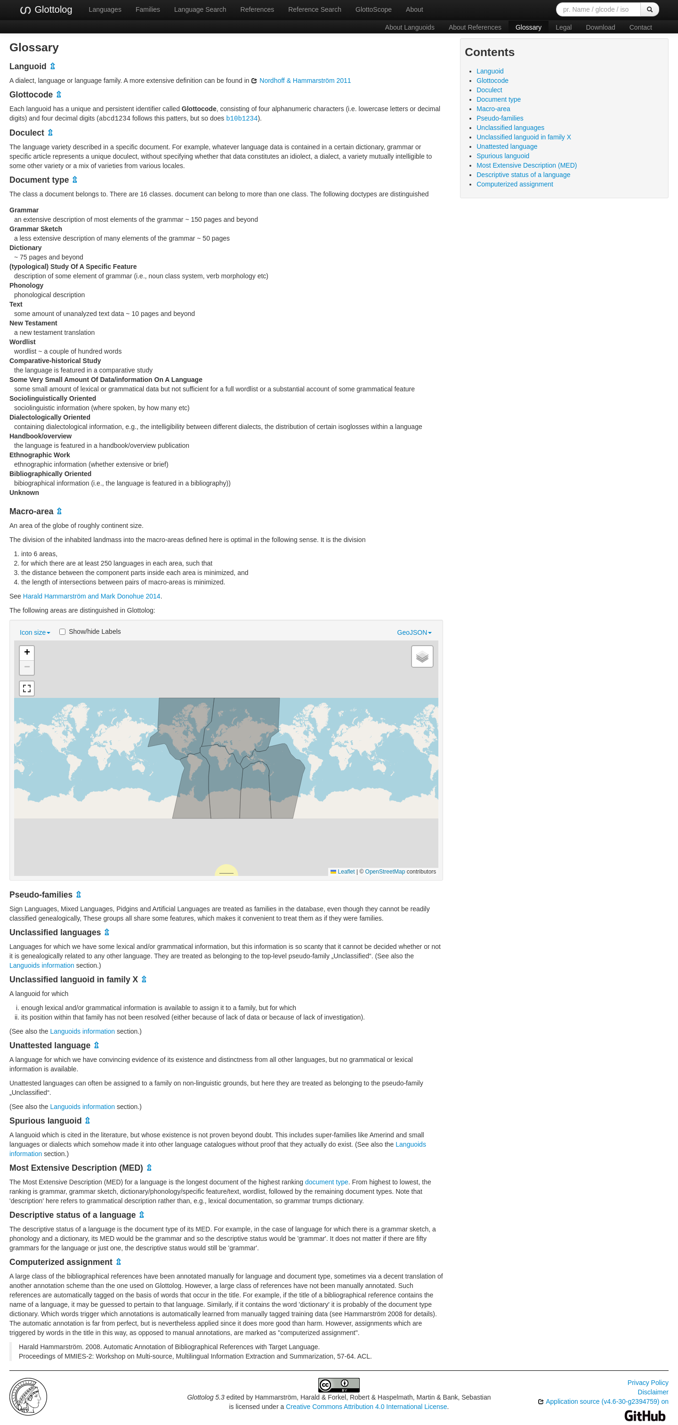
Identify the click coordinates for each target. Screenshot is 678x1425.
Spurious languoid (502, 156)
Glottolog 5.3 (205, 1397)
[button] (27, 653)
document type (326, 1181)
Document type (498, 99)
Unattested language (506, 146)
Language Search (200, 9)
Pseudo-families (500, 118)
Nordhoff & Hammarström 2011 (301, 80)
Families (148, 9)
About (414, 9)
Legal (564, 27)
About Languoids (410, 27)
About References (475, 27)
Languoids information (41, 965)
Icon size (35, 632)
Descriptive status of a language (523, 174)
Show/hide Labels (90, 631)
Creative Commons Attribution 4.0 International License (366, 1406)
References (257, 9)
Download (600, 27)
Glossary (528, 27)
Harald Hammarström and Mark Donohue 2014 (92, 595)
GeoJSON (414, 632)
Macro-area (493, 109)
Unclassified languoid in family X (523, 137)
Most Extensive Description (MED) (526, 165)
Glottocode (492, 80)
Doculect (489, 90)
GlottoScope (373, 9)
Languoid (490, 71)
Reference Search (314, 9)
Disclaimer (653, 1391)
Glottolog (46, 10)
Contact (641, 27)
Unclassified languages (510, 127)
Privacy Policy (648, 1382)
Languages (105, 9)
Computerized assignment (514, 184)
